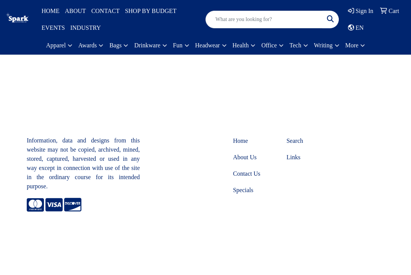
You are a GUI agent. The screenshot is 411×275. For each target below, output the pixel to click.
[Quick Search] (264, 19)
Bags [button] (115, 45)
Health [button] (241, 45)
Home (240, 141)
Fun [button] (178, 45)
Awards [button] (87, 45)
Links (293, 157)
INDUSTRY (85, 27)
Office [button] (269, 45)
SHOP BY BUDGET (150, 11)
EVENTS (53, 27)
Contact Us (247, 173)
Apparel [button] (56, 45)
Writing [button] (323, 45)
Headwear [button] (207, 45)
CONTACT (105, 11)
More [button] (352, 45)
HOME (51, 11)
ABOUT (75, 11)
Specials (243, 190)
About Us (245, 157)
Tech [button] (295, 45)
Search (294, 141)
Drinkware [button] (147, 45)
